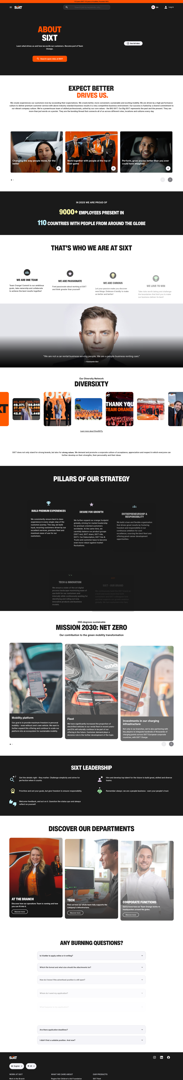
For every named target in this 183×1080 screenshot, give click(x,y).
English (15, 1066)
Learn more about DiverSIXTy (91, 431)
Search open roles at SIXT (50, 58)
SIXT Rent (97, 1079)
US (30, 1066)
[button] (154, 7)
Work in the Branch (17, 1079)
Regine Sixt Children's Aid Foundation (66, 1079)
